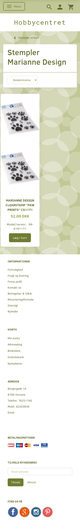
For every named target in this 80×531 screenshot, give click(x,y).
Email (11, 412)
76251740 (25, 400)
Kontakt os (14, 287)
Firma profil (15, 281)
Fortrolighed (15, 269)
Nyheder (13, 311)
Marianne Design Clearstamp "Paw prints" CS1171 (20, 205)
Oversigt (13, 305)
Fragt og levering (18, 275)
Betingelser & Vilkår (20, 293)
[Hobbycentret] (40, 22)
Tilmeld (15, 482)
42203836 (22, 406)
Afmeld (31, 482)
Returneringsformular (21, 299)
